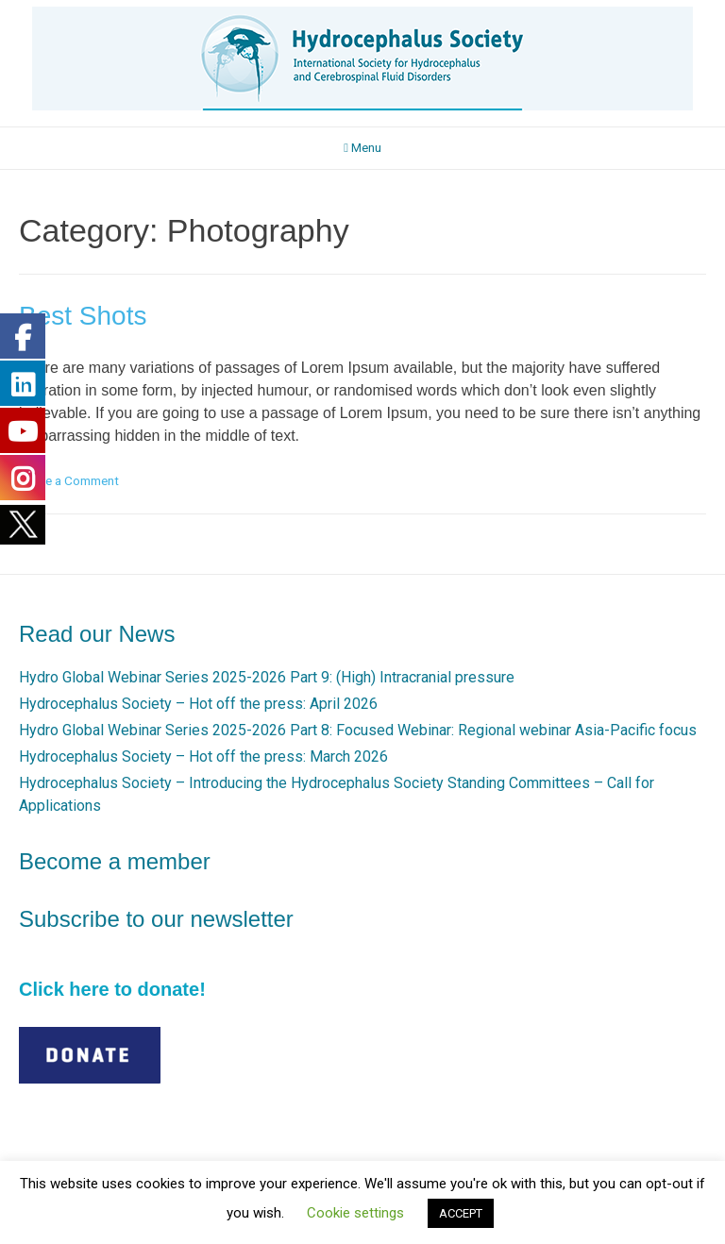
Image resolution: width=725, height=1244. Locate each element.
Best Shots (82, 315)
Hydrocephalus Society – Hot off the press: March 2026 (203, 756)
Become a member (115, 861)
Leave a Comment (69, 480)
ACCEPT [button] (460, 1213)
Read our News (97, 634)
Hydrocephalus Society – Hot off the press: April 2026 (198, 704)
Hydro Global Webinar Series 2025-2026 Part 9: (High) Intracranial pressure (266, 677)
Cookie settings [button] (355, 1212)
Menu (362, 148)
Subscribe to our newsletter (156, 919)
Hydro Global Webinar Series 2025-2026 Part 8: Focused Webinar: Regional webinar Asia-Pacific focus (358, 730)
